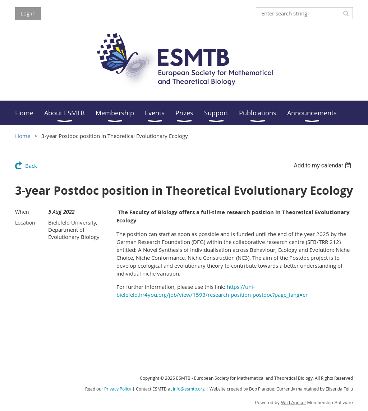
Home (22, 135)
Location (25, 222)
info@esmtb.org (189, 389)
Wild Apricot (293, 402)
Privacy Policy (117, 389)
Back (31, 165)
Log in (28, 13)
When (22, 211)
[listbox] (323, 165)
